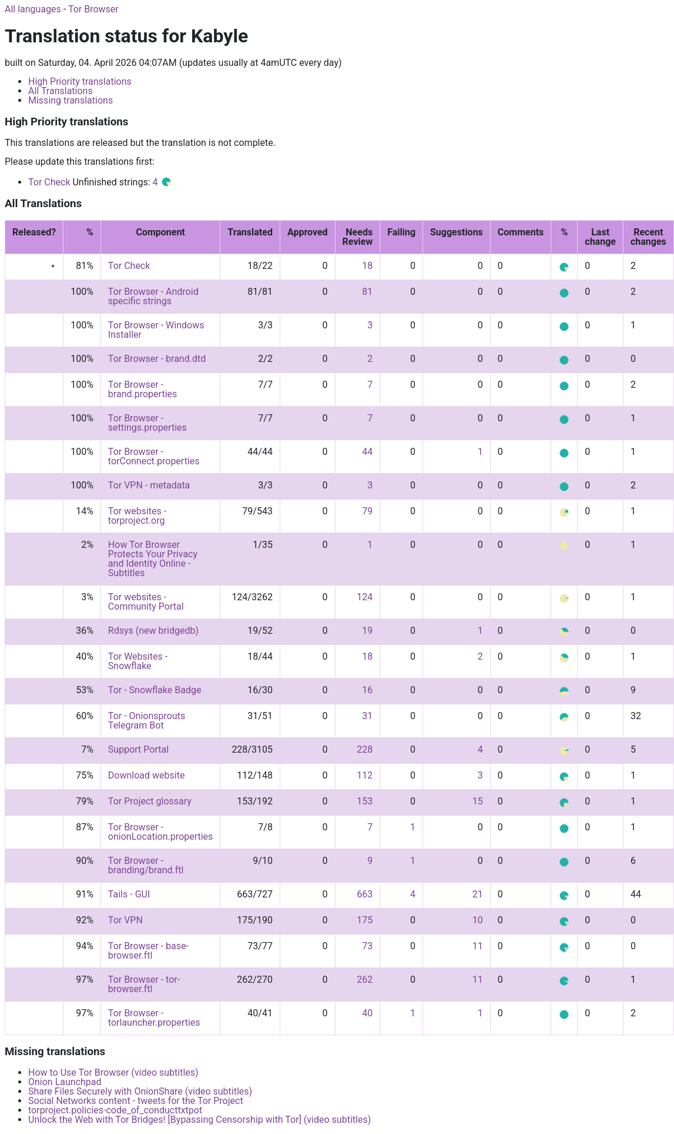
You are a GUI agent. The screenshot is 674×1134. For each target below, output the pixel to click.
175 (365, 920)
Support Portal (138, 749)
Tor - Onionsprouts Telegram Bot (146, 720)
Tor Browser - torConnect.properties (154, 456)
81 (367, 291)
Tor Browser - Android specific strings (153, 296)
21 (477, 894)
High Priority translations (80, 81)
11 (477, 946)
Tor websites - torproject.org (137, 516)
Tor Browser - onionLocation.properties (160, 832)
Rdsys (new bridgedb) (153, 630)
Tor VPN (125, 920)
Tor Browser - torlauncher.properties (154, 1017)
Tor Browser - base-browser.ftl (148, 950)
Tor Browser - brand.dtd (157, 358)
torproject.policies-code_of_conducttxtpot (115, 1110)
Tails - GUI (129, 894)
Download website (146, 775)
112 (365, 775)
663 (365, 894)
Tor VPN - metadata (149, 485)
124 (365, 597)
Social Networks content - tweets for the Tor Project (135, 1100)
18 (367, 265)
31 (367, 715)
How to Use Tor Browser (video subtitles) (113, 1072)
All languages (33, 9)
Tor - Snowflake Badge (155, 690)
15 (477, 801)
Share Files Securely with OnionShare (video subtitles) (140, 1091)
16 (367, 690)
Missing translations (70, 100)
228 (365, 749)
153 (365, 801)
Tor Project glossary (150, 801)
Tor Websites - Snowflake (137, 661)
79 (367, 511)
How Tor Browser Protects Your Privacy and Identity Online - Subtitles (152, 558)
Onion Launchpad (65, 1082)
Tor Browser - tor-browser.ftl (144, 984)
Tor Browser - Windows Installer (156, 330)
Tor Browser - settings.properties (147, 423)
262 (365, 979)
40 (367, 1013)
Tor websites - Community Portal (146, 601)
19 (367, 630)
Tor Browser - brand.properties (142, 389)
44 (367, 451)
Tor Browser (93, 9)
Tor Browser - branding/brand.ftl (146, 865)
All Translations (60, 91)
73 (367, 946)
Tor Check (49, 182)
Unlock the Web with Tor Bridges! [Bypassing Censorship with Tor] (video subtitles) (199, 1119)
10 (477, 920)
